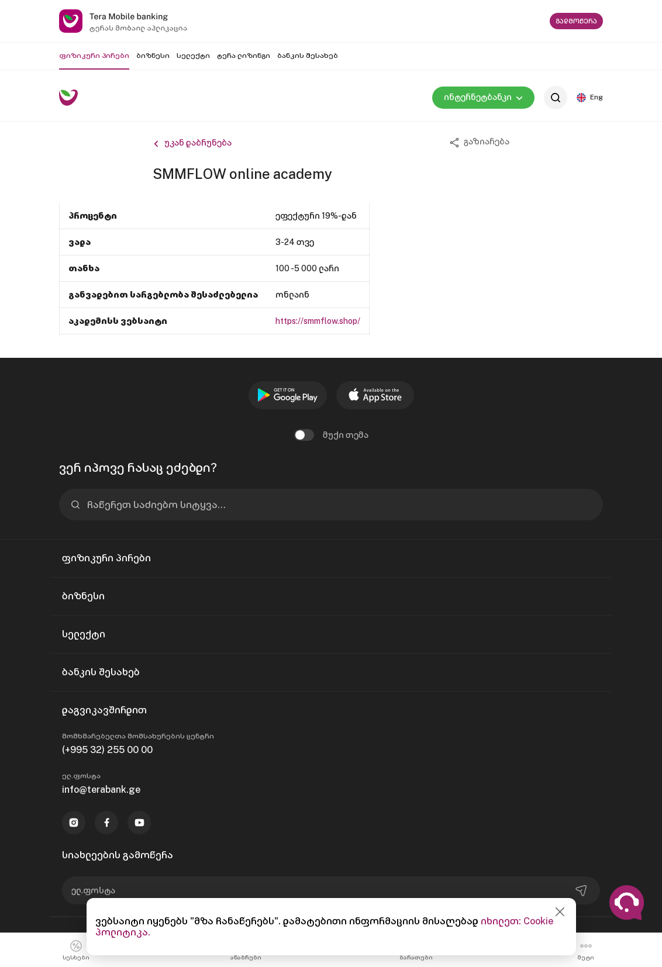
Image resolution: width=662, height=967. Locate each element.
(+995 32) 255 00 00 (107, 749)
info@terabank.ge (101, 789)
